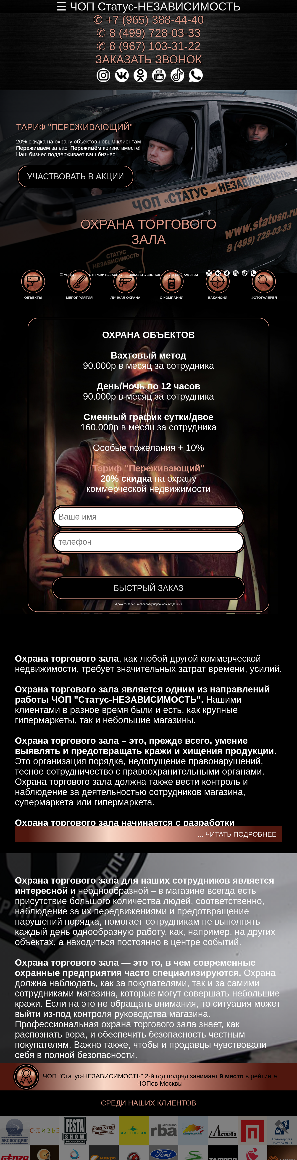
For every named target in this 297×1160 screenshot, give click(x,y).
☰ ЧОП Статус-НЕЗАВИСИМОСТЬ (148, 6)
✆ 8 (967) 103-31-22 (148, 46)
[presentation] (123, 567)
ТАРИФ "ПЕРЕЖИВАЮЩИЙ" (74, 127)
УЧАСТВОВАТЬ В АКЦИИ (75, 176)
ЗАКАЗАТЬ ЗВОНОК (148, 59)
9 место (232, 1076)
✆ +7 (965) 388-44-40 (148, 19)
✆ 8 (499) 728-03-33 (148, 33)
